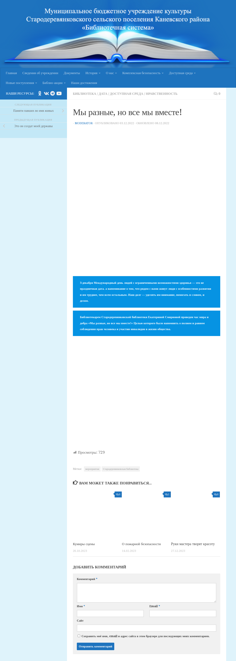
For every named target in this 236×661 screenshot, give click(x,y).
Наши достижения (84, 83)
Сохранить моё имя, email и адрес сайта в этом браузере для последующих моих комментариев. (146, 636)
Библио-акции (53, 83)
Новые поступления (20, 83)
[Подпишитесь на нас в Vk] (46, 93)
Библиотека (85, 94)
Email (154, 606)
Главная (11, 73)
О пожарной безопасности (142, 544)
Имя (81, 606)
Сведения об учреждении (40, 73)
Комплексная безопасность (141, 73)
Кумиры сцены (84, 544)
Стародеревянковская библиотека (120, 468)
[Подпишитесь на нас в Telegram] (52, 93)
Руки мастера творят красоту (193, 544)
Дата (103, 94)
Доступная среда (181, 73)
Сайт (80, 620)
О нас (110, 73)
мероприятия (92, 468)
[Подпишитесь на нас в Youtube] (58, 93)
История (91, 73)
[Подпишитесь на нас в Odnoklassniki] (39, 93)
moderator (84, 123)
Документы (72, 73)
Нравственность (164, 94)
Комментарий (87, 579)
